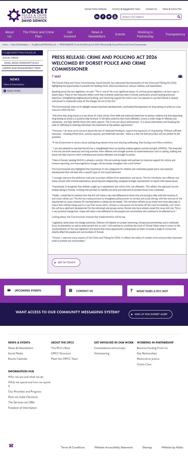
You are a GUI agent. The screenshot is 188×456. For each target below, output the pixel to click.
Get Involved (70, 34)
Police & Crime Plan (172, 8)
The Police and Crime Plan (38, 34)
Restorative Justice (148, 358)
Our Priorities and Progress (24, 391)
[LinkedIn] (97, 16)
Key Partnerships (147, 353)
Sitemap (147, 447)
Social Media (10, 57)
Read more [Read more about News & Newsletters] (13, 90)
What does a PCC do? (149, 291)
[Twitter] (109, 16)
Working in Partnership (145, 34)
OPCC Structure (61, 353)
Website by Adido (172, 447)
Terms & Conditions (73, 447)
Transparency (175, 34)
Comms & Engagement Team (126, 8)
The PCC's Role (60, 348)
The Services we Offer (21, 402)
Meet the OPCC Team (64, 358)
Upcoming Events (24, 290)
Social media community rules (21, 62)
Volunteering (101, 353)
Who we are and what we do (25, 376)
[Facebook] (103, 16)
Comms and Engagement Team (21, 68)
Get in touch (66, 262)
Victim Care (144, 364)
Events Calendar (17, 358)
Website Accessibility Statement (113, 447)
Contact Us (151, 8)
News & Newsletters (97, 34)
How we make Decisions (23, 396)
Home (5, 44)
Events (120, 34)
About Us (9, 34)
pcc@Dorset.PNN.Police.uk (44, 44)
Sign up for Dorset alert (151, 314)
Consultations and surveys (109, 348)
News (14, 79)
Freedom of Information (22, 407)
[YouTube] (115, 16)
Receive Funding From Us (152, 348)
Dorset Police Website (96, 8)
